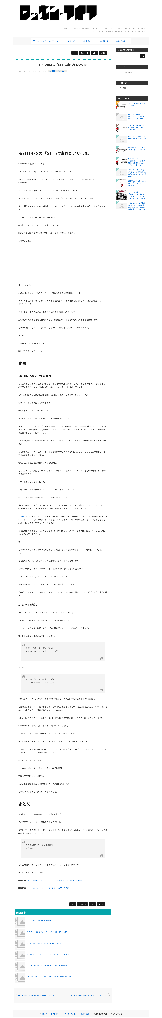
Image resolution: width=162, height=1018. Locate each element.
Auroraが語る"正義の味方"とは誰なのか (40, 921)
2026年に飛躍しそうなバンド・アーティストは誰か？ (137, 149)
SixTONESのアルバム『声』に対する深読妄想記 (48, 888)
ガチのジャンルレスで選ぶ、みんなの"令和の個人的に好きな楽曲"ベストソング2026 (137, 173)
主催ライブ (71, 41)
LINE (94, 53)
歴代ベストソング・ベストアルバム (46, 41)
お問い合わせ (121, 41)
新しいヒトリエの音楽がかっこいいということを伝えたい (88, 995)
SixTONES (52, 71)
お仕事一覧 (104, 41)
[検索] (132, 56)
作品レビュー (61, 71)
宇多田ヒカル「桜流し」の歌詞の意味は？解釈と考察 (137, 138)
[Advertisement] (63, 89)
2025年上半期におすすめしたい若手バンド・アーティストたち (137, 183)
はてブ (103, 53)
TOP (51, 1014)
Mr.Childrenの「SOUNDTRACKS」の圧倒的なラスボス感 (36, 995)
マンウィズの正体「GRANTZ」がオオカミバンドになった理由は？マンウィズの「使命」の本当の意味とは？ (137, 195)
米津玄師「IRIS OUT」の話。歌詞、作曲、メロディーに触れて (137, 128)
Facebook (84, 53)
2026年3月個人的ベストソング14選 (137, 105)
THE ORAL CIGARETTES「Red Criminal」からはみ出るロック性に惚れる (50, 976)
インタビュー (87, 41)
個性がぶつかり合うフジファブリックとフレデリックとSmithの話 (48, 954)
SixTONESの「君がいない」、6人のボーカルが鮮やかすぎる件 (55, 880)
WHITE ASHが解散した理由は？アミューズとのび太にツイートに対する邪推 (137, 117)
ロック (21, 516)
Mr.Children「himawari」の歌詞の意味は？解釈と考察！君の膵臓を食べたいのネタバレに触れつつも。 (137, 162)
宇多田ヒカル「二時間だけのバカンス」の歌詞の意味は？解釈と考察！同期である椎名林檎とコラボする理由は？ (137, 206)
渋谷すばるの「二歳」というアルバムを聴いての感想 (44, 943)
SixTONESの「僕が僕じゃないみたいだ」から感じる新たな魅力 (47, 932)
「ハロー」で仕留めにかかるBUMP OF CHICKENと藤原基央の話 (47, 965)
